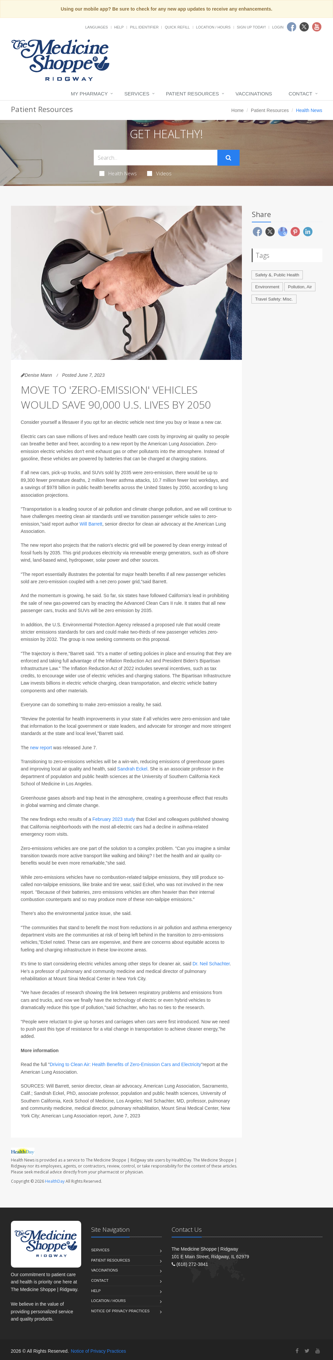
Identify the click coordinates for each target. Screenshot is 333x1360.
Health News (118, 173)
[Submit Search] (228, 158)
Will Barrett (91, 524)
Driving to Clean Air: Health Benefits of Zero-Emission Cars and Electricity (125, 1064)
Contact (300, 93)
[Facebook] (297, 1351)
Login (277, 27)
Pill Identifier (144, 27)
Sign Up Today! (251, 27)
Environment (267, 286)
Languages (96, 27)
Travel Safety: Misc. (274, 299)
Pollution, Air (300, 286)
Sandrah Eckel (132, 768)
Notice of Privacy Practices (120, 1311)
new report (41, 747)
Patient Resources (192, 93)
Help (119, 27)
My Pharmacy (89, 93)
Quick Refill (177, 27)
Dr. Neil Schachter (211, 963)
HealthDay (55, 1181)
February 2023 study (113, 819)
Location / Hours (213, 27)
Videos (159, 173)
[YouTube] (317, 1351)
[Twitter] (307, 1351)
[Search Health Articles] (155, 157)
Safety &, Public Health (277, 274)
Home (237, 110)
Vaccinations (254, 93)
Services (136, 93)
